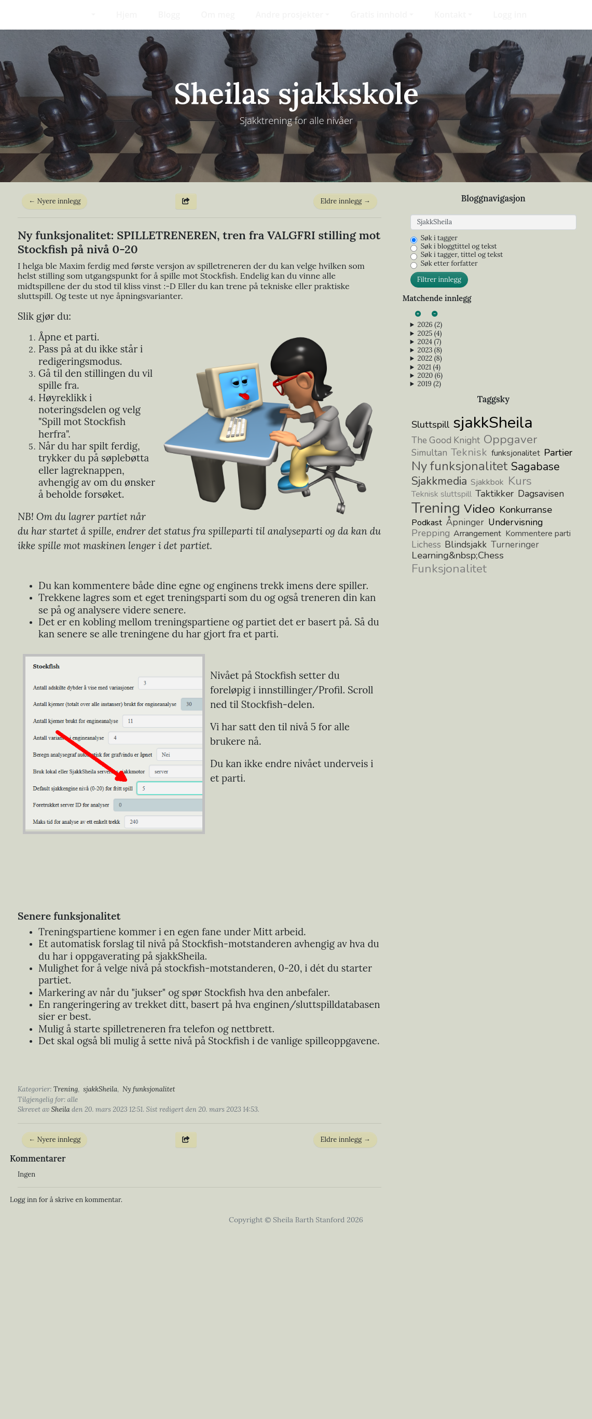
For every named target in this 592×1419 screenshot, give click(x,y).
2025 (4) (429, 516)
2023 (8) (429, 533)
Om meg (218, 14)
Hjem (126, 14)
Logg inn (510, 14)
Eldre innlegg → (345, 384)
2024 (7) (429, 525)
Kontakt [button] (450, 14)
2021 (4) (428, 550)
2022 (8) (429, 542)
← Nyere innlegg (54, 384)
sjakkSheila (100, 1272)
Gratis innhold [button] (378, 14)
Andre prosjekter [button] (290, 14)
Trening (65, 1272)
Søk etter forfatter (449, 447)
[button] (86, 14)
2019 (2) (429, 567)
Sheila (60, 1292)
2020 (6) (429, 559)
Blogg (169, 14)
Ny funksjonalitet (148, 1272)
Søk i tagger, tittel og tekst (462, 438)
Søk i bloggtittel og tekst (459, 430)
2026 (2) (429, 508)
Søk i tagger (439, 421)
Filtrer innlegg (439, 462)
